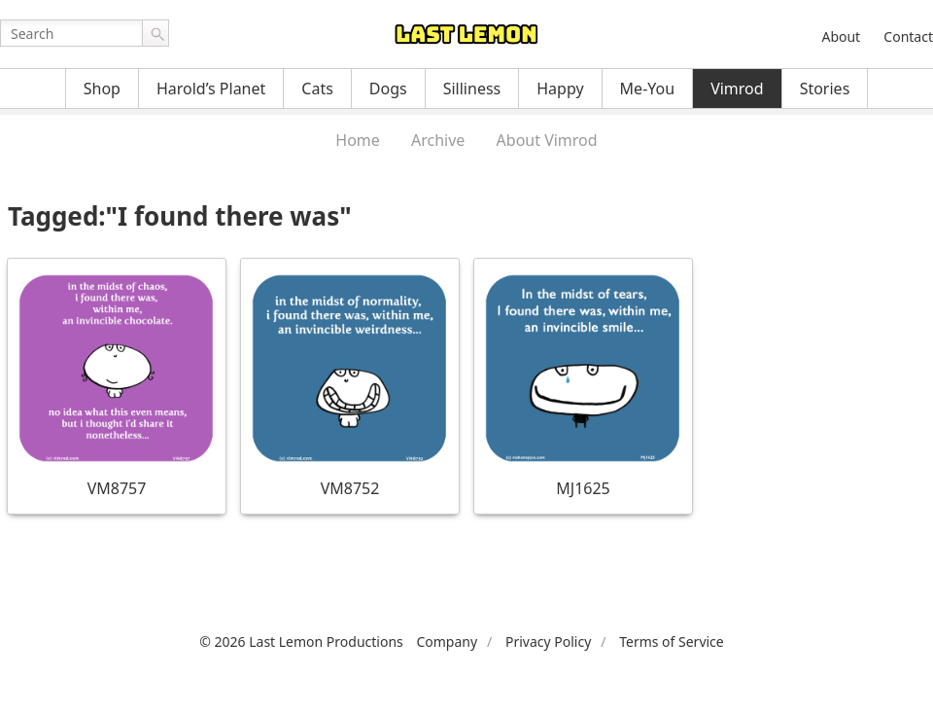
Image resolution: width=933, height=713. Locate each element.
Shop (102, 88)
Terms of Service (671, 641)
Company (446, 641)
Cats (317, 88)
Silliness (472, 88)
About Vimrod (547, 140)
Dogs (388, 88)
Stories (825, 88)
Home (357, 140)
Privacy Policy (548, 641)
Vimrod (737, 88)
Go (155, 33)
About (840, 36)
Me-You (647, 88)
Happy (559, 88)
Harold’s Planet (210, 88)
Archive (438, 140)
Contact (908, 36)
